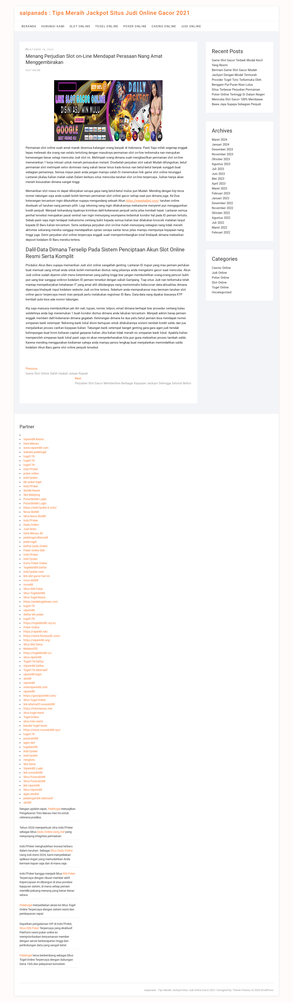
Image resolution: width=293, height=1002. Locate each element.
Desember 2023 (222, 149)
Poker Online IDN (34, 550)
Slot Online (80, 26)
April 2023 (218, 183)
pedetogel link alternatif (38, 798)
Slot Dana (29, 764)
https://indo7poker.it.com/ (40, 507)
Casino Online (164, 26)
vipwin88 (29, 610)
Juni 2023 (218, 174)
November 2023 (222, 154)
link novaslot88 (33, 772)
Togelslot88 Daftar (35, 567)
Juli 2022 (218, 222)
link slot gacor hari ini (36, 576)
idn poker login (32, 482)
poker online (31, 473)
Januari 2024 (220, 144)
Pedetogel (54, 808)
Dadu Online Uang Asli (51, 831)
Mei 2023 (218, 179)
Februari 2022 (221, 232)
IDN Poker (69, 873)
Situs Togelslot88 (34, 593)
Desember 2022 (222, 203)
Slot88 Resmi (31, 490)
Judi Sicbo (29, 529)
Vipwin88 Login (33, 768)
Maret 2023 (219, 188)
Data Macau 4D (33, 533)
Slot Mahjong (31, 494)
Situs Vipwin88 (32, 789)
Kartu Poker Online (35, 563)
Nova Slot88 (31, 512)
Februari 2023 (221, 193)
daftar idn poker (33, 614)
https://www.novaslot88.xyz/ (42, 730)
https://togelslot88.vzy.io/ (39, 623)
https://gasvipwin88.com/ (39, 695)
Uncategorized (221, 292)
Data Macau (31, 443)
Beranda (29, 26)
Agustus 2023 (221, 164)
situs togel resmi (33, 712)
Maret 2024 (219, 139)
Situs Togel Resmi (34, 597)
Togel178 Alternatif (35, 670)
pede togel (29, 541)
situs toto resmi (33, 721)
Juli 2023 (218, 169)
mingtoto (29, 759)
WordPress (267, 990)
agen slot (29, 742)
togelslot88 (30, 747)
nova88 (28, 584)
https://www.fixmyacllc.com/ (41, 635)
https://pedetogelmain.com (40, 601)
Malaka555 (30, 648)
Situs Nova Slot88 (34, 516)
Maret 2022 (219, 227)
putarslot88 (30, 738)
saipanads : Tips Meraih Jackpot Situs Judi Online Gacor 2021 (105, 13)
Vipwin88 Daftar (33, 665)
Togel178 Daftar (33, 661)
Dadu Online (31, 524)
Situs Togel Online (34, 700)
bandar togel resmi (35, 725)
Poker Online (135, 26)
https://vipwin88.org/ (36, 640)
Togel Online (106, 26)
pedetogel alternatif (35, 537)
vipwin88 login (32, 674)
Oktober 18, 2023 (40, 49)
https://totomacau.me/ (38, 708)
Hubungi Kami (53, 26)
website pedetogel (34, 452)
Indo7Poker (30, 469)
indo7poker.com (33, 571)
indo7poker (30, 477)
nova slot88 (30, 580)
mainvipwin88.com (35, 687)
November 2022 (222, 208)
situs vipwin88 (32, 657)
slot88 (27, 678)
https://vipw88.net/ (35, 631)
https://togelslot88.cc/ (37, 653)
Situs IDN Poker (33, 588)
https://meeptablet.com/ (142, 201)
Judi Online (191, 26)
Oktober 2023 (221, 159)
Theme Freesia (241, 990)
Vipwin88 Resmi (33, 439)
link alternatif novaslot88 (39, 704)
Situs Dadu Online (61, 850)
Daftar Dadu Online (35, 546)
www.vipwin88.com (35, 447)
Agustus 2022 (221, 218)
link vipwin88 (31, 785)
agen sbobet (31, 794)
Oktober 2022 (221, 213)
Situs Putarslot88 (34, 777)
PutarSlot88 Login (34, 499)
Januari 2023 (220, 198)
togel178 (29, 456)
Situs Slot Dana (33, 644)
